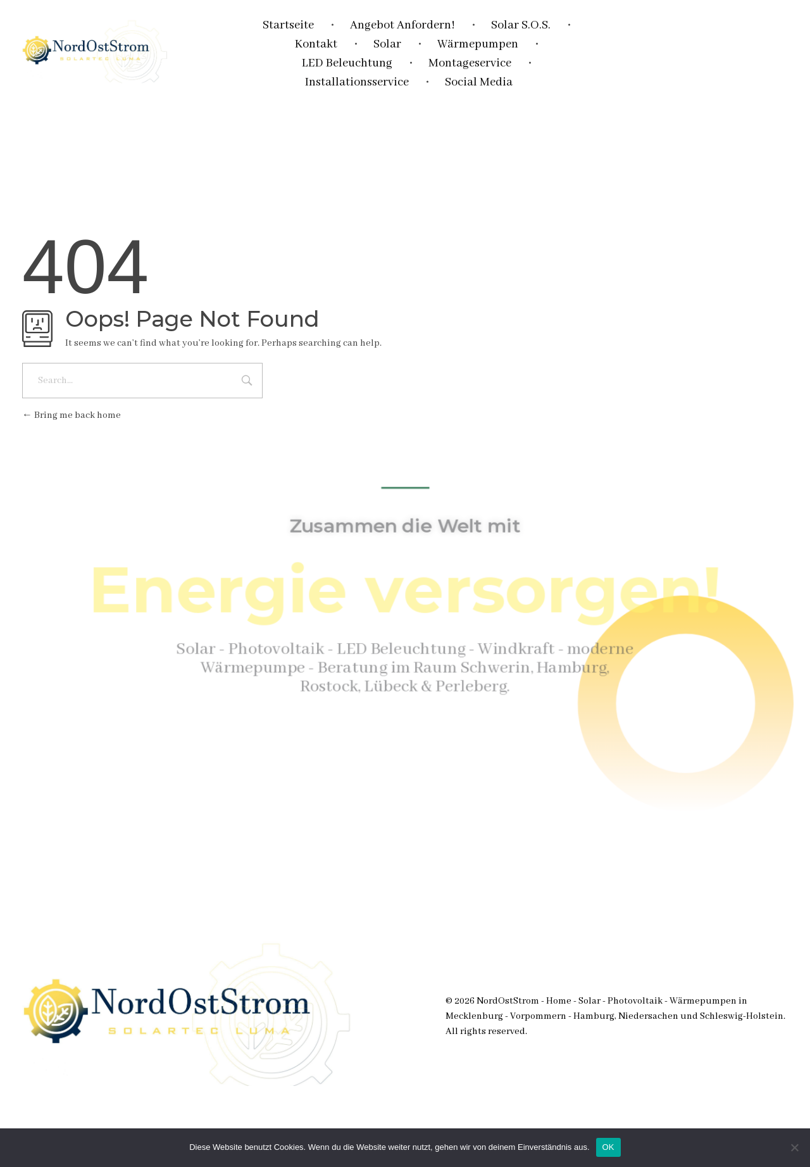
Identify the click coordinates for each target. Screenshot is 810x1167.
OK (608, 1147)
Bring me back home (71, 415)
